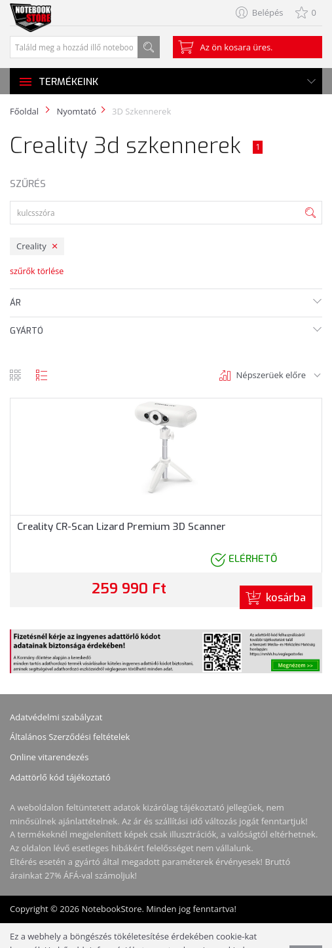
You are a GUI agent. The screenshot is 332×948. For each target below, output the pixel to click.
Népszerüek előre (271, 375)
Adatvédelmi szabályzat (56, 717)
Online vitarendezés (49, 757)
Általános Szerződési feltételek (70, 737)
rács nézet (15, 375)
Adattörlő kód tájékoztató (60, 777)
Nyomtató (76, 111)
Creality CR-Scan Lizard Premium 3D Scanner (121, 526)
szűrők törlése (37, 271)
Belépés (268, 12)
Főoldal (24, 111)
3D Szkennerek (141, 111)
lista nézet (41, 375)
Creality (31, 246)
